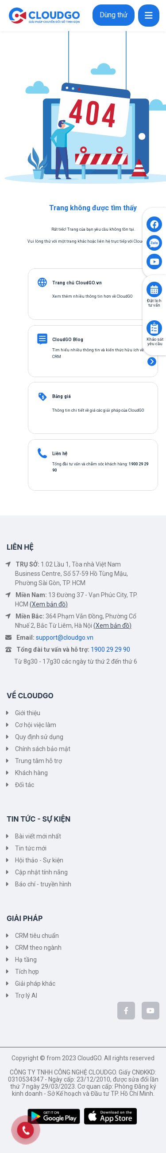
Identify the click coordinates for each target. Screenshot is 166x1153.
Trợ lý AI (26, 995)
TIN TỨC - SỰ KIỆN (38, 819)
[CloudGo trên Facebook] (126, 1010)
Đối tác (24, 784)
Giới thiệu (27, 712)
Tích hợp (27, 971)
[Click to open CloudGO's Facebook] (154, 224)
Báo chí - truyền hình (43, 884)
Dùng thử (113, 15)
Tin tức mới (30, 848)
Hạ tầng (26, 959)
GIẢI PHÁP (24, 918)
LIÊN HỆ (20, 547)
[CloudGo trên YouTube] (150, 1010)
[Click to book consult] (154, 289)
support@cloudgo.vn (64, 637)
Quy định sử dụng (39, 736)
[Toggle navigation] (148, 15)
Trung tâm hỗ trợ (38, 760)
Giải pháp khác (35, 983)
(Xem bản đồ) (49, 604)
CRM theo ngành (38, 947)
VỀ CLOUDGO (30, 695)
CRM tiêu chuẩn (37, 935)
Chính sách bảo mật (42, 748)
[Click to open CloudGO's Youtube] (154, 261)
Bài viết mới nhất (38, 836)
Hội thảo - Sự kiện (39, 860)
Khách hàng (31, 772)
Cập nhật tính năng (41, 872)
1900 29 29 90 (110, 649)
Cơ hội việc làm (35, 724)
